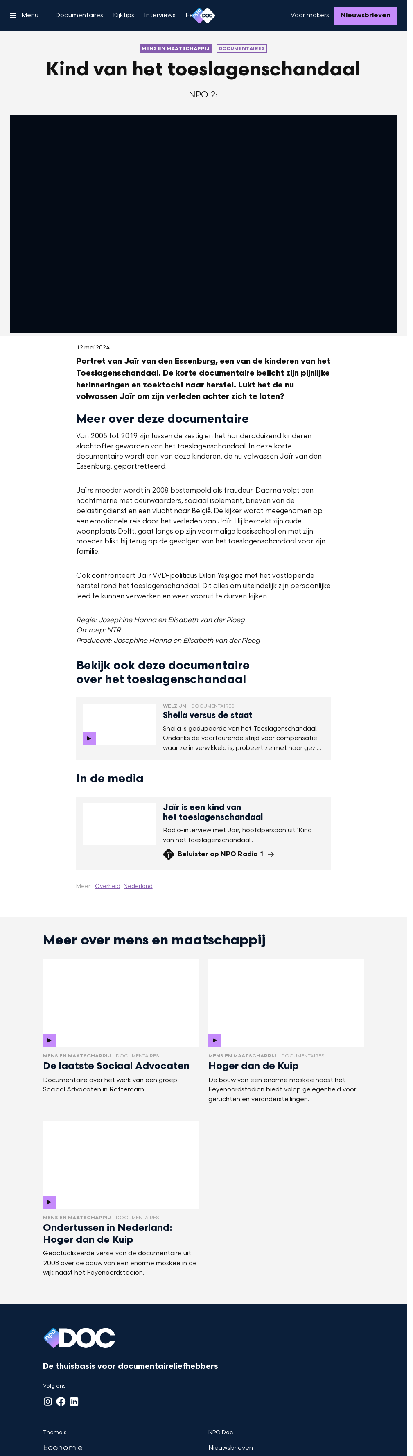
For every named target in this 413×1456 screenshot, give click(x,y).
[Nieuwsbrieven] (365, 16)
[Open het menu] (24, 16)
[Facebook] (61, 1401)
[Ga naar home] (203, 15)
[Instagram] (48, 1401)
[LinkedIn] (74, 1401)
